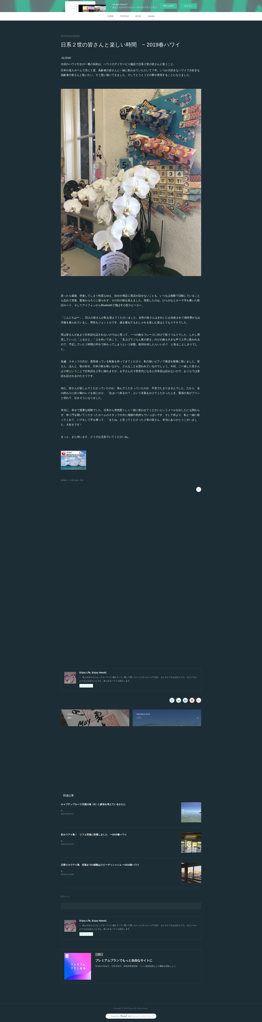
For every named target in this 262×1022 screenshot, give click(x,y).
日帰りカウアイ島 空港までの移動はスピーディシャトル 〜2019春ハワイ (100, 864)
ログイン (188, 6)
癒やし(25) (79, 480)
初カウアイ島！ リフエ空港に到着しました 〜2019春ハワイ (94, 834)
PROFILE (124, 16)
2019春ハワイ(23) (67, 480)
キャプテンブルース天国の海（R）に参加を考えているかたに (93, 804)
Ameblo (151, 16)
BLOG (138, 16)
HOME (110, 16)
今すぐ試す (168, 6)
